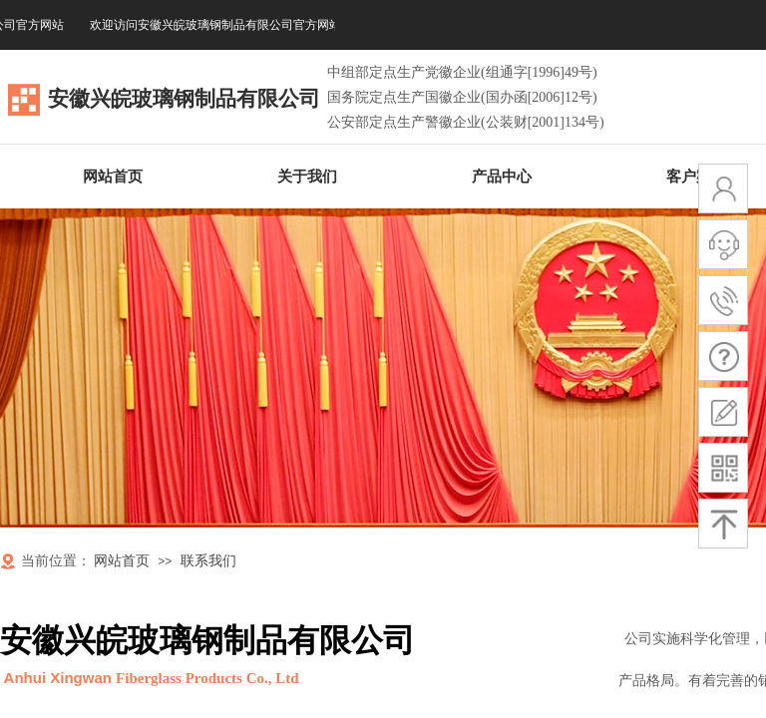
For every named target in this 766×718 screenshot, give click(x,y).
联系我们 (208, 560)
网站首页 (122, 560)
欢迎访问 (220, 25)
